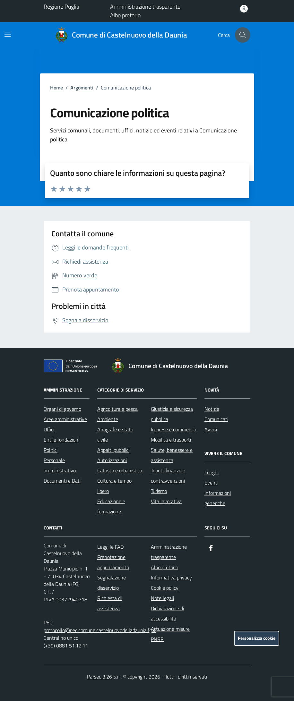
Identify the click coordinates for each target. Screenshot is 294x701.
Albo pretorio (125, 15)
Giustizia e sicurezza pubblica (172, 414)
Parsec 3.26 (99, 676)
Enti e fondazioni (61, 439)
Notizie (211, 409)
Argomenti (81, 87)
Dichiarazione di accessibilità (167, 613)
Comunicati (216, 419)
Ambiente (107, 419)
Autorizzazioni (112, 460)
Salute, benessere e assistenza (172, 455)
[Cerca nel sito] (242, 35)
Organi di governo (62, 409)
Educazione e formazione (111, 506)
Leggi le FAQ (110, 547)
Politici (50, 450)
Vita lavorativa (166, 501)
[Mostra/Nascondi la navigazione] (8, 34)
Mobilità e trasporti (171, 439)
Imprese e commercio (173, 429)
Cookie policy (164, 588)
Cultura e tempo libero (114, 486)
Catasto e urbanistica (119, 470)
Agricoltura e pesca (117, 409)
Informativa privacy (171, 577)
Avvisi (210, 429)
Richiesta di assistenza (109, 603)
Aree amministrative (65, 419)
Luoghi (211, 472)
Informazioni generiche (217, 498)
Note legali (162, 598)
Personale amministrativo (60, 465)
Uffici (49, 429)
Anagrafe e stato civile (115, 434)
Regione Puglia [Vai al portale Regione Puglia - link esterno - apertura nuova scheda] (61, 6)
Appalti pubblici (113, 450)
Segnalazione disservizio (111, 583)
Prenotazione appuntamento (113, 562)
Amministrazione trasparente (145, 6)
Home (56, 87)
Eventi (211, 482)
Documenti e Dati (62, 481)
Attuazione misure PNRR (170, 634)
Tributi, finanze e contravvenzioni (168, 476)
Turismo (159, 491)
